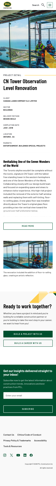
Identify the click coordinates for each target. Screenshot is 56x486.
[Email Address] (28, 395)
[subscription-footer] (28, 409)
